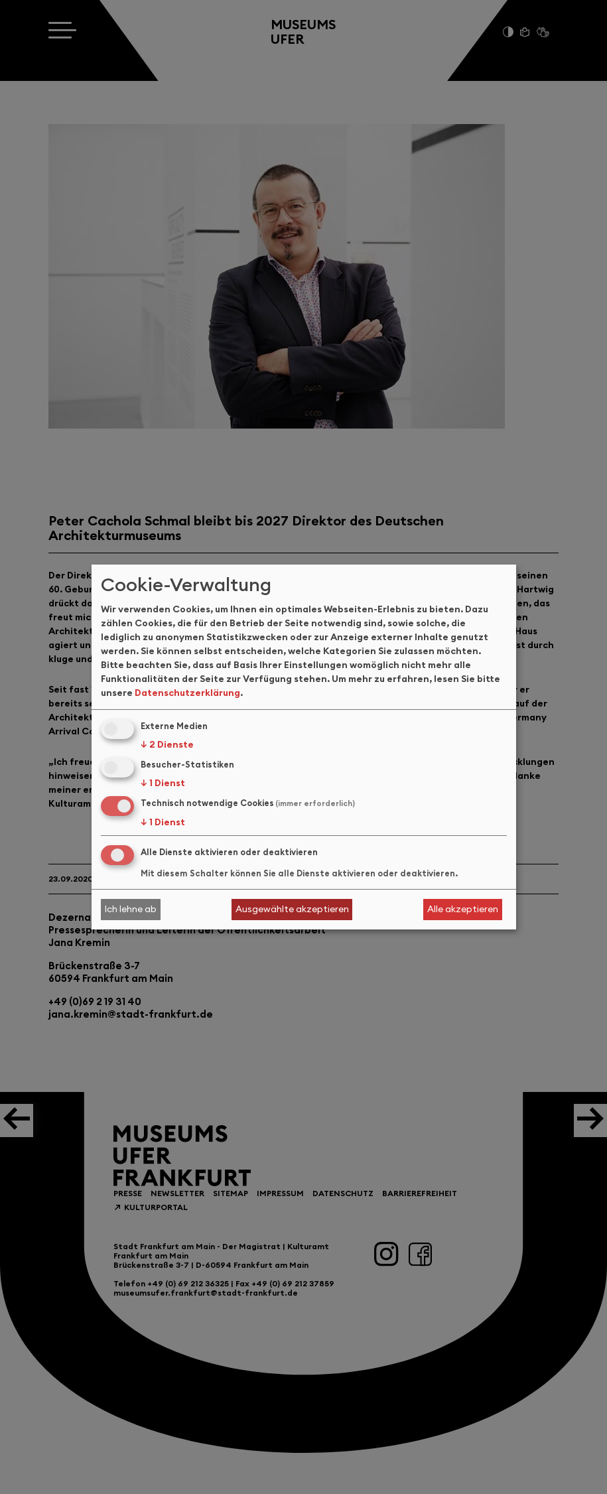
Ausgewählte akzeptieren (292, 909)
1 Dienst (163, 782)
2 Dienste (167, 744)
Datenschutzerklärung (187, 693)
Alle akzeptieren (462, 909)
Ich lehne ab (130, 909)
